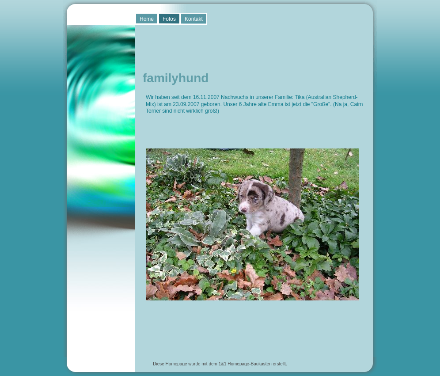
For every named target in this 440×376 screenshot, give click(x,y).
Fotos (169, 19)
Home (147, 19)
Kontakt (194, 19)
